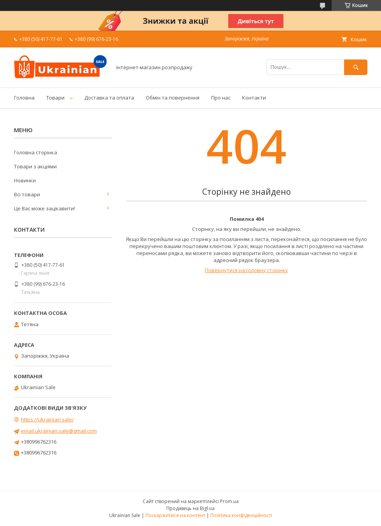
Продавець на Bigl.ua (190, 508)
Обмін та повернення (172, 97)
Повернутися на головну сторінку (246, 270)
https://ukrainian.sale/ (47, 419)
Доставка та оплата (109, 97)
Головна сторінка (35, 152)
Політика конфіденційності (241, 515)
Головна (24, 97)
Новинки (25, 180)
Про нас (221, 97)
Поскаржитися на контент (175, 515)
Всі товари (27, 194)
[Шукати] (355, 67)
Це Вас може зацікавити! (44, 208)
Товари (55, 97)
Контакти (254, 97)
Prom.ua (229, 501)
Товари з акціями (35, 166)
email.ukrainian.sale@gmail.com (59, 431)
